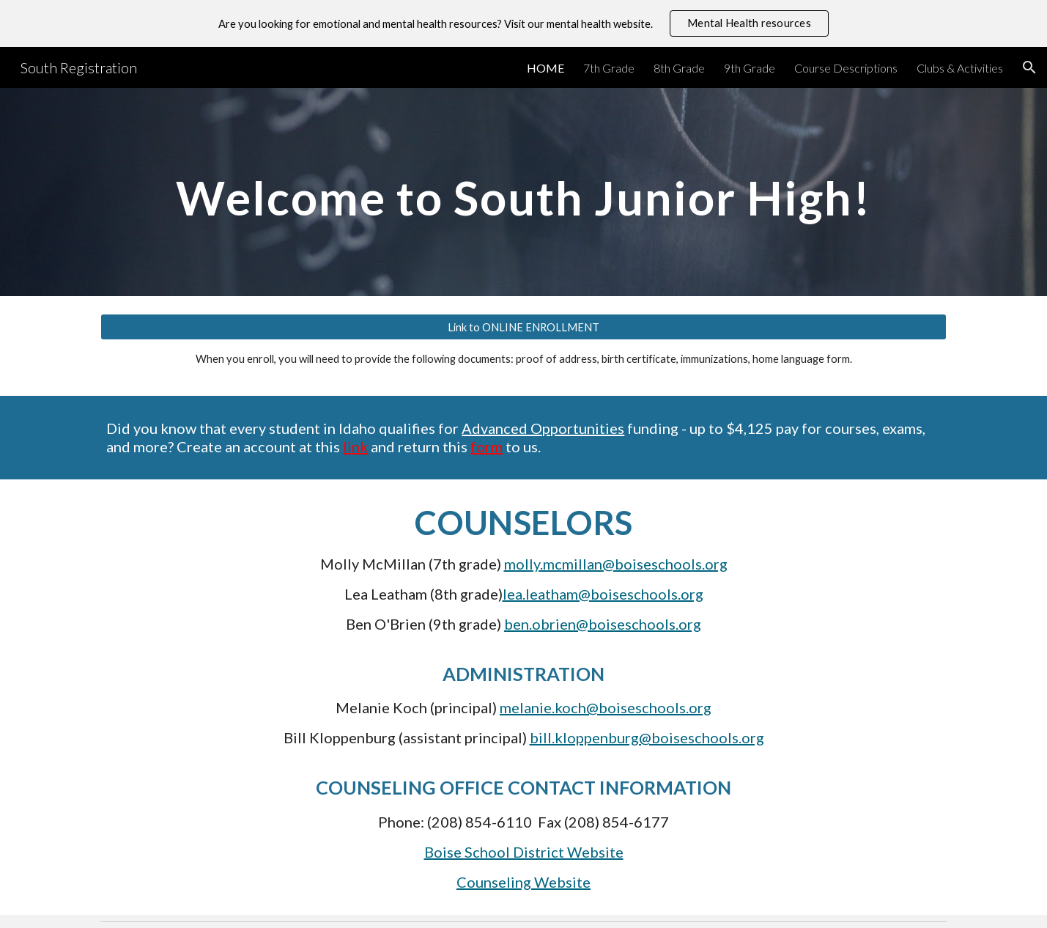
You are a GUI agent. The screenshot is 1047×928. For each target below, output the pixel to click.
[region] (523, 23)
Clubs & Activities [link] (960, 68)
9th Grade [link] (749, 68)
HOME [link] (545, 68)
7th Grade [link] (609, 68)
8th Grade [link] (679, 68)
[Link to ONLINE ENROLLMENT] (523, 327)
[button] (1029, 67)
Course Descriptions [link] (846, 68)
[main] (523, 192)
